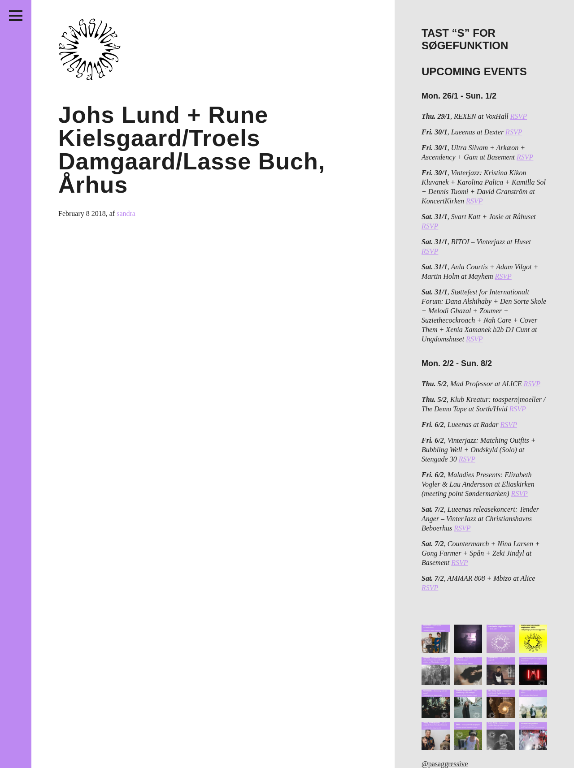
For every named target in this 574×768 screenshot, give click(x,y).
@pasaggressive (445, 764)
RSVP (518, 116)
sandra (126, 213)
